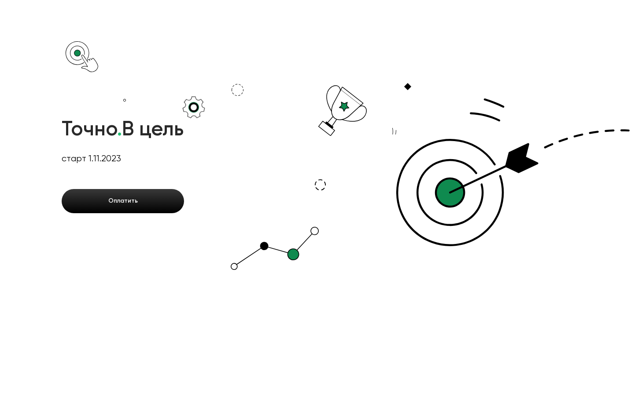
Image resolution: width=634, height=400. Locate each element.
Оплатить (123, 201)
